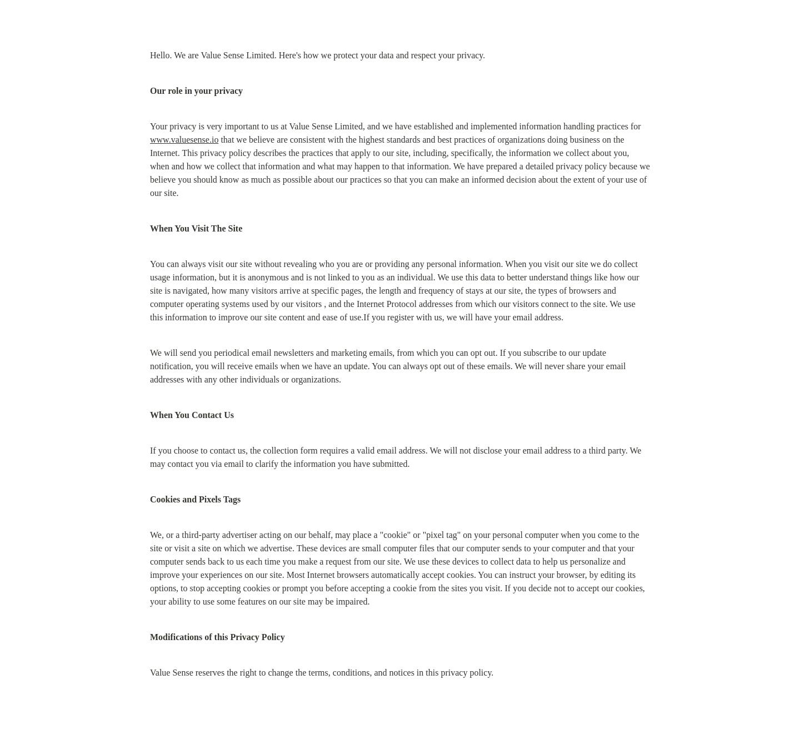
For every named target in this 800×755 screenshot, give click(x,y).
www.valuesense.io (184, 139)
